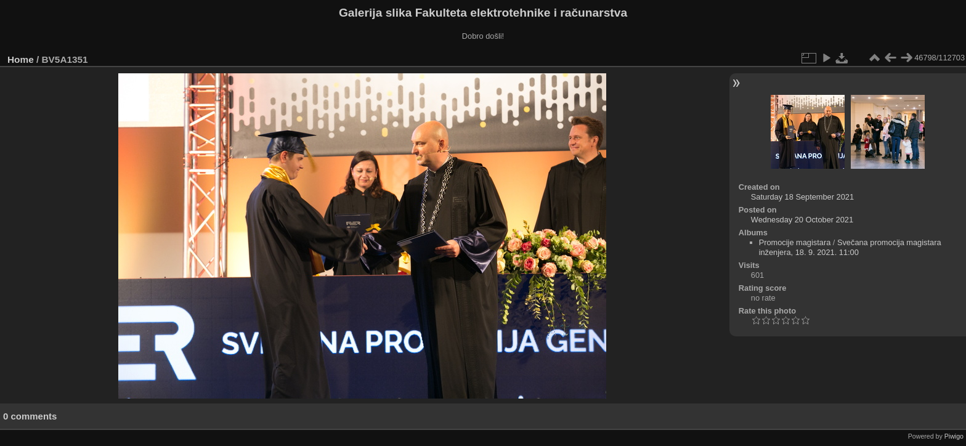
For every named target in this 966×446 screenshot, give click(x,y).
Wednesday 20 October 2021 (802, 219)
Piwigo (954, 436)
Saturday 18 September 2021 (802, 196)
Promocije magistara (795, 242)
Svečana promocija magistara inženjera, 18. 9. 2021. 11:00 (850, 247)
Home (20, 59)
